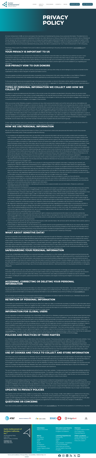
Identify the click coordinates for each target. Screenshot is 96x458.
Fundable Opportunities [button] (82, 429)
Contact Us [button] (8, 441)
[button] (43, 4)
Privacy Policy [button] (24, 454)
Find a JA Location (80, 440)
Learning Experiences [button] (63, 435)
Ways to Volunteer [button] (42, 429)
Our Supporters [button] (79, 431)
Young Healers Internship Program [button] (63, 449)
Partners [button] (78, 428)
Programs (49, 4)
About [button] (39, 435)
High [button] (57, 441)
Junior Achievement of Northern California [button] (81, 438)
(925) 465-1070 (8, 442)
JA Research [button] (40, 444)
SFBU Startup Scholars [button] (63, 446)
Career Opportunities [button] (43, 448)
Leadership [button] (40, 439)
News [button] (38, 450)
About (41, 4)
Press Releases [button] (41, 446)
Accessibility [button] (32, 454)
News (65, 4)
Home (34, 4)
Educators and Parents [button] (64, 428)
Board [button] (39, 443)
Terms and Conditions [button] (14, 454)
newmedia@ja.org (78, 47)
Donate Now (74, 4)
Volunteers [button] (41, 428)
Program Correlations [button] (62, 431)
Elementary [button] (59, 437)
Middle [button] (58, 439)
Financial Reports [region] (80, 433)
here (76, 333)
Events (58, 4)
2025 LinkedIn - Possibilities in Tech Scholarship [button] (64, 443)
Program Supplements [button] (63, 429)
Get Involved (87, 4)
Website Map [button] (40, 454)
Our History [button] (40, 437)
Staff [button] (38, 441)
